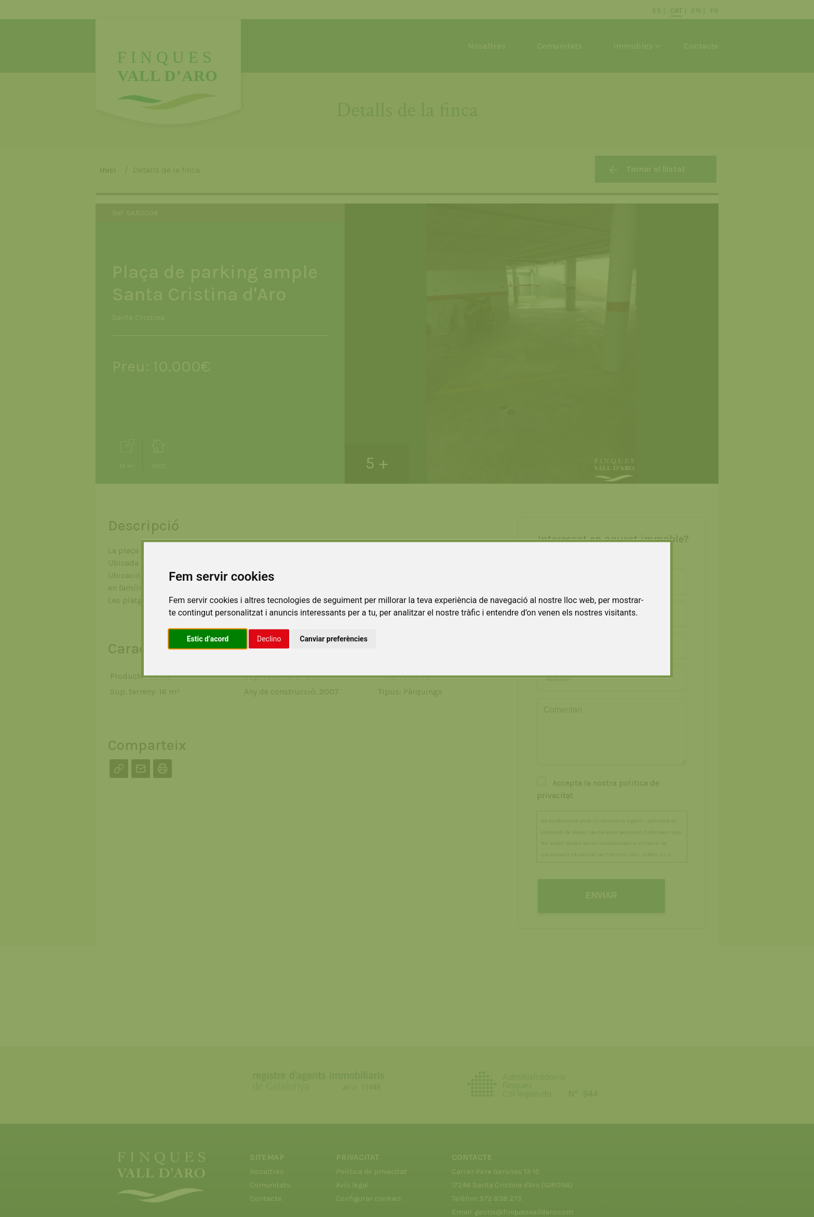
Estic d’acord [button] (208, 638)
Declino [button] (269, 638)
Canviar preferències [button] (333, 638)
